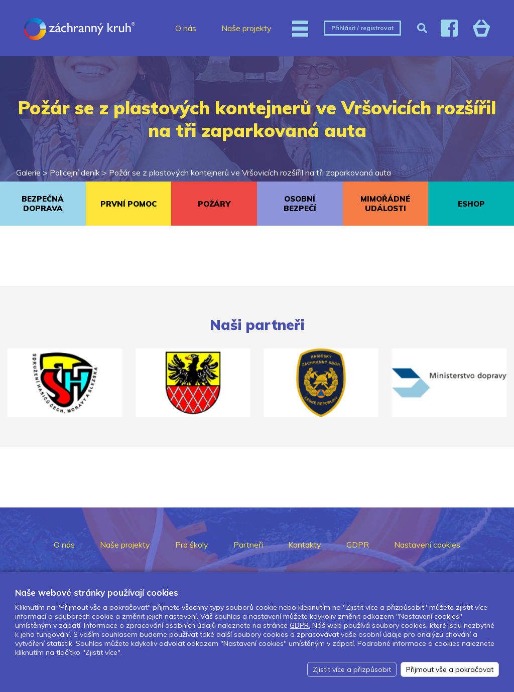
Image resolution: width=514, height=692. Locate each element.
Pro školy (191, 545)
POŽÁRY (214, 204)
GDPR (357, 545)
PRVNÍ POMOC (128, 204)
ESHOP (471, 204)
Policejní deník (75, 172)
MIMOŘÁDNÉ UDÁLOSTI (385, 203)
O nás (185, 28)
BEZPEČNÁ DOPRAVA (43, 203)
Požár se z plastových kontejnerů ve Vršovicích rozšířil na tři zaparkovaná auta (250, 172)
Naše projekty (246, 28)
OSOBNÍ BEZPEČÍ (300, 203)
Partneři (248, 545)
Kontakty (304, 545)
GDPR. (300, 625)
